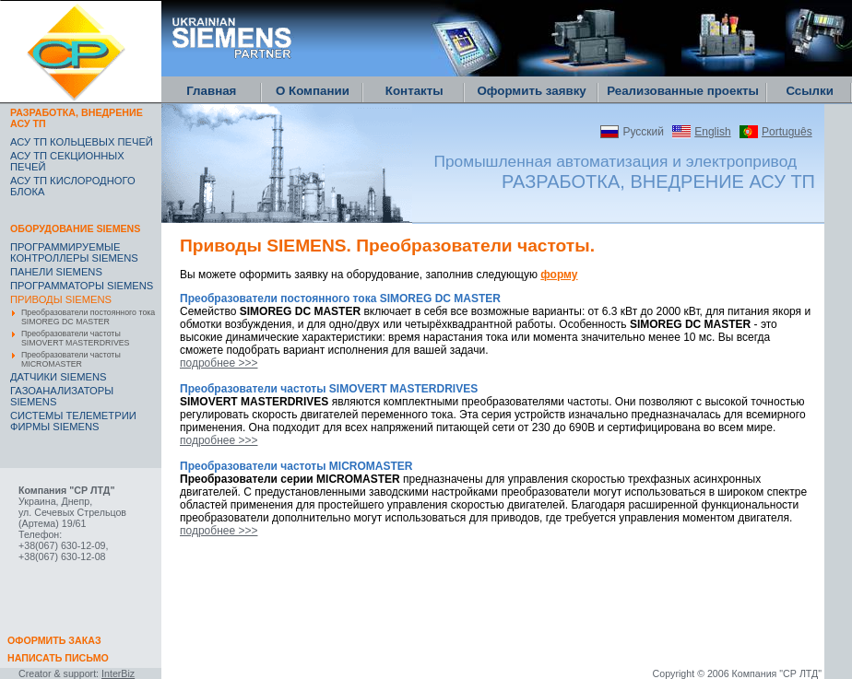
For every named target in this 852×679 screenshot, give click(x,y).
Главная (211, 91)
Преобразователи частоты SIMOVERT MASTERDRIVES (75, 338)
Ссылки (810, 91)
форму (558, 274)
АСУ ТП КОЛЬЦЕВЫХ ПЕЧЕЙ (81, 141)
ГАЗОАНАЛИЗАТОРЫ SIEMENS (61, 396)
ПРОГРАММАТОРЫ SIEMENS (81, 285)
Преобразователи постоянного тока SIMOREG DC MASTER (88, 317)
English (712, 131)
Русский (643, 131)
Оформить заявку (531, 91)
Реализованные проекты (683, 91)
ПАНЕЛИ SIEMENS (56, 271)
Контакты (414, 91)
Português (787, 131)
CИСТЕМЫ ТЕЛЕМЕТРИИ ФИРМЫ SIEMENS (73, 421)
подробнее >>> (218, 363)
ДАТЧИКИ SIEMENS (58, 376)
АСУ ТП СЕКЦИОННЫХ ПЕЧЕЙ (67, 161)
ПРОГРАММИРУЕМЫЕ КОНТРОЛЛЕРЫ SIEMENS (74, 252)
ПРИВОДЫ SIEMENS (61, 299)
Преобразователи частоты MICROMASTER (71, 359)
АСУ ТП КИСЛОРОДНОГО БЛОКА (73, 186)
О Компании (312, 91)
